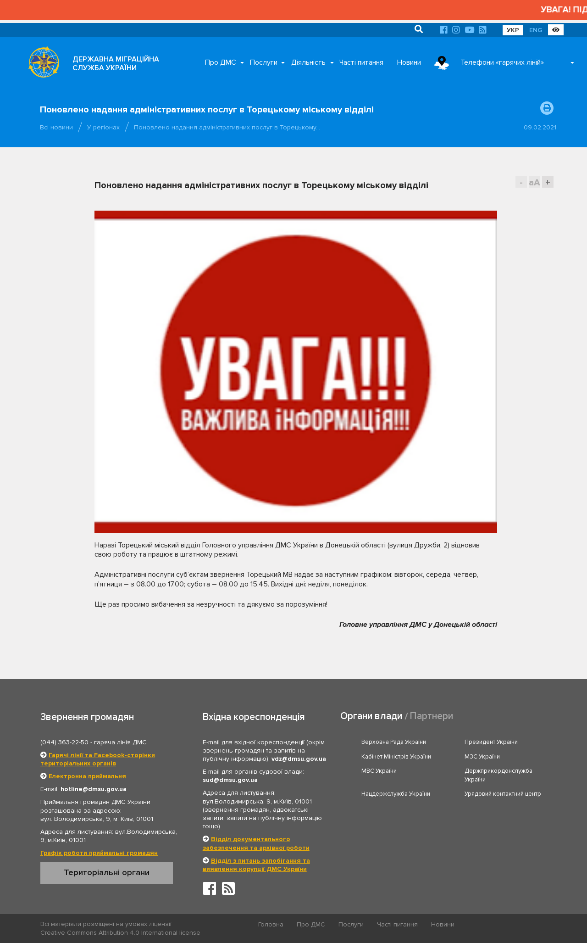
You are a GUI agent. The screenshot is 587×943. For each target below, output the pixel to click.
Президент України (491, 742)
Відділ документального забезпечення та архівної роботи (256, 843)
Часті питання (361, 62)
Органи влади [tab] (371, 716)
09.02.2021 (540, 127)
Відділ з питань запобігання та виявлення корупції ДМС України (256, 865)
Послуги (263, 62)
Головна (270, 924)
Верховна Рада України (393, 742)
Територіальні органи (107, 872)
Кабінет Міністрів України (396, 756)
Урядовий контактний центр (503, 794)
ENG (535, 30)
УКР (513, 30)
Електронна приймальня (87, 776)
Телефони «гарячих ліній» (502, 62)
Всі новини (56, 127)
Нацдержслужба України (395, 794)
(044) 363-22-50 (64, 742)
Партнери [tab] (431, 716)
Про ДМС (220, 62)
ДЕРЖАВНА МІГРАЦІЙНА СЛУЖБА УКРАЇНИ (115, 64)
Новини (409, 62)
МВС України (379, 771)
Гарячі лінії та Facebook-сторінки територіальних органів (97, 759)
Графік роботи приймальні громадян (99, 853)
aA (534, 182)
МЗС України (482, 756)
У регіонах (103, 127)
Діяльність (308, 62)
